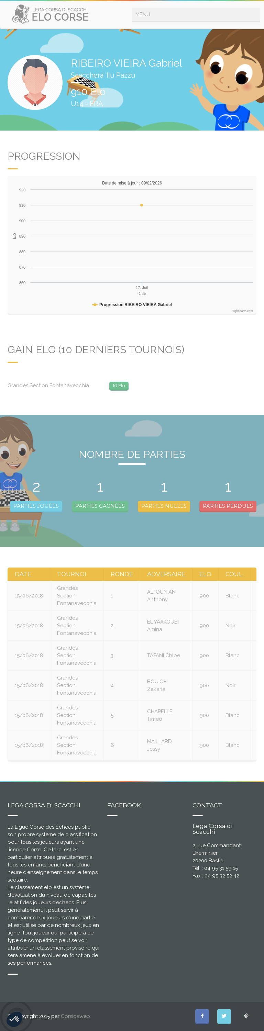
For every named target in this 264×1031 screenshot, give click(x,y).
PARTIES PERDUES (228, 506)
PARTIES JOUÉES (36, 506)
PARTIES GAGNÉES (100, 506)
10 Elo (119, 385)
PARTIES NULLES (164, 506)
